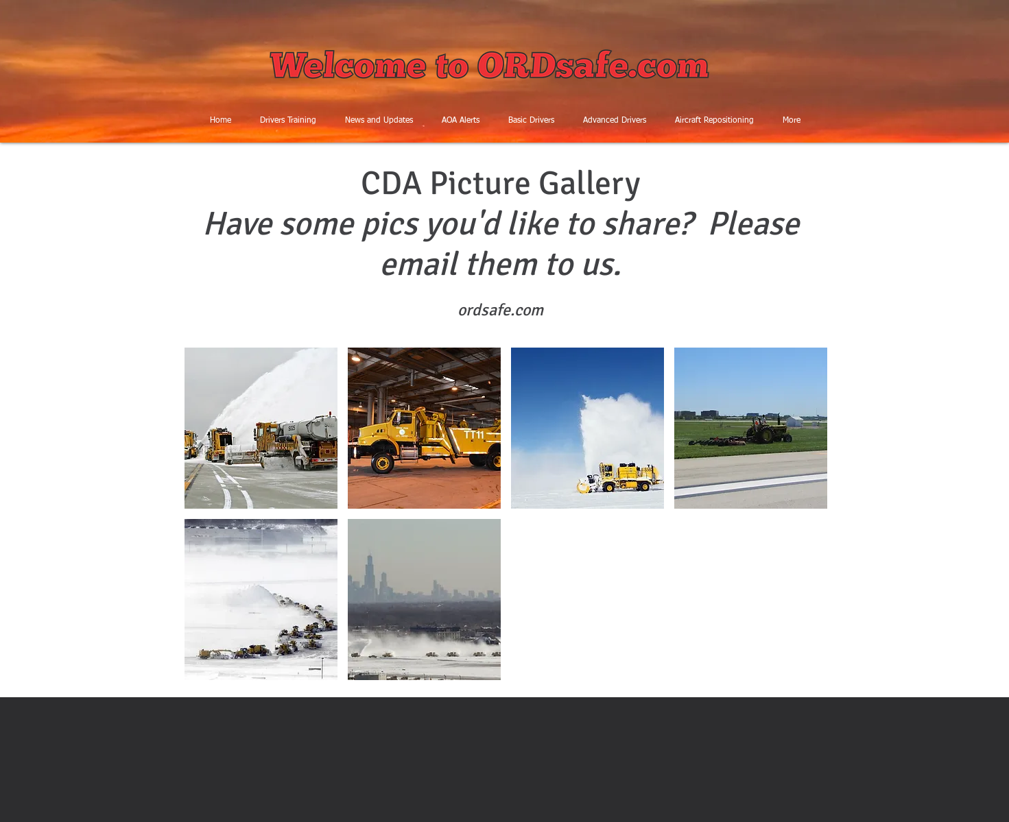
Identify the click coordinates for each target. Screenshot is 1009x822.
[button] (261, 428)
